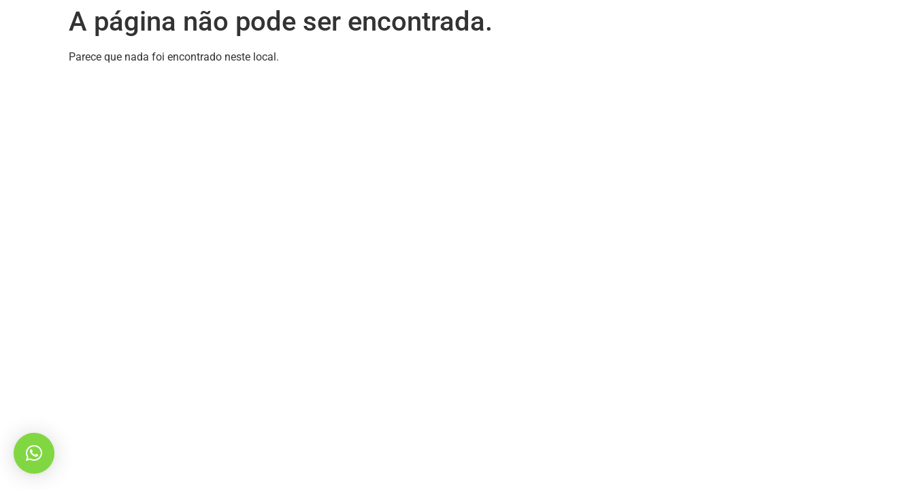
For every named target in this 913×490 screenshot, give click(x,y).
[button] (34, 453)
